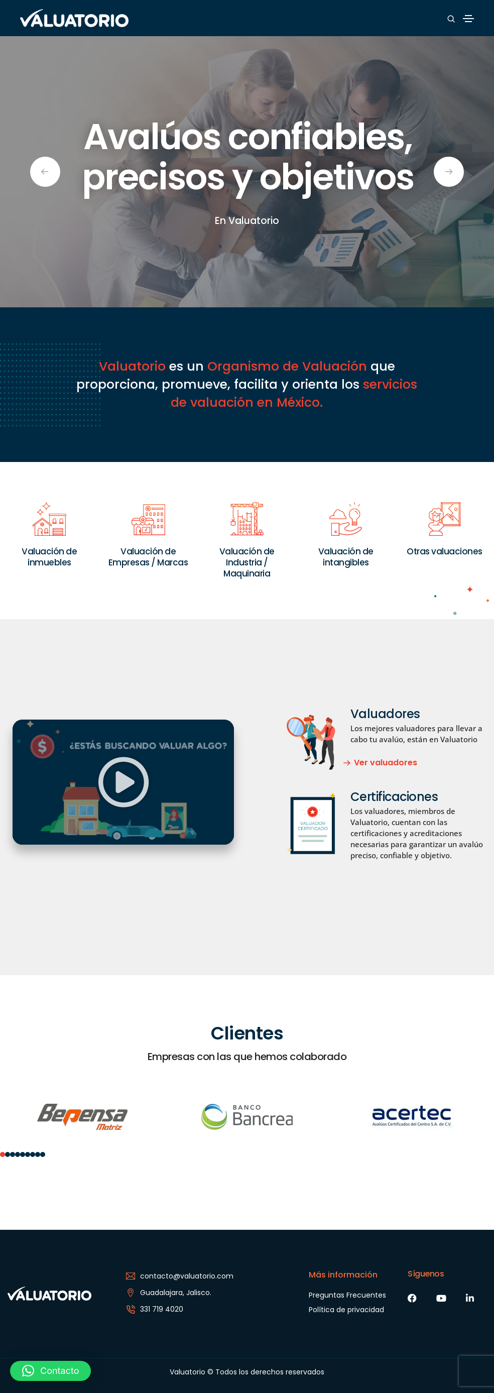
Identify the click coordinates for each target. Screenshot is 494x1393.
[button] (123, 782)
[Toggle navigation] (468, 18)
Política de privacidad (346, 1310)
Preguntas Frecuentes (347, 1295)
